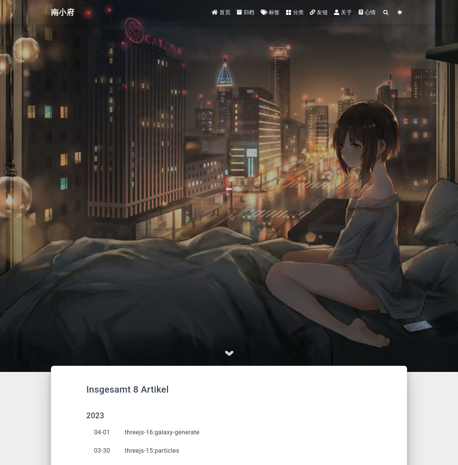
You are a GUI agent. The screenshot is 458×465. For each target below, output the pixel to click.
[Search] (386, 12)
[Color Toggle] (400, 12)
